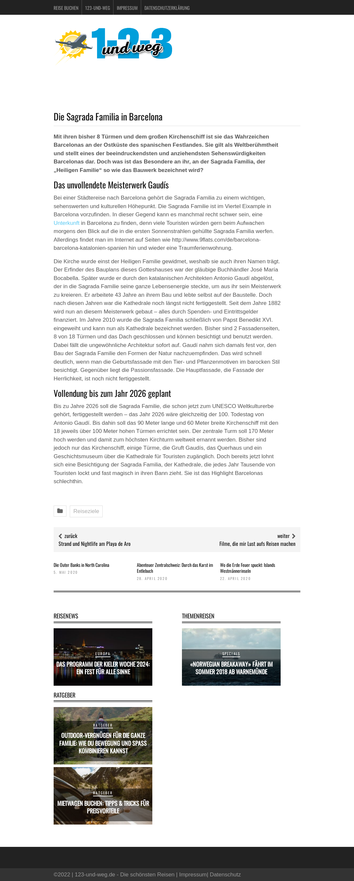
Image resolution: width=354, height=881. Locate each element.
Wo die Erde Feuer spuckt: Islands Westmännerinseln (247, 567)
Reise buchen (66, 7)
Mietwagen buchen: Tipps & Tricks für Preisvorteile (103, 807)
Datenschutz (225, 874)
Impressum (127, 7)
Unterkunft (66, 223)
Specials (231, 653)
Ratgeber (103, 725)
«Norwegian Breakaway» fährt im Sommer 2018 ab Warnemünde (231, 668)
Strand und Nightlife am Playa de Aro (95, 544)
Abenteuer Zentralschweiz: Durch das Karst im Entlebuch (175, 567)
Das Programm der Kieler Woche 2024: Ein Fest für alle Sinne (103, 668)
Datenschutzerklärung (167, 7)
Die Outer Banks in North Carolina (81, 564)
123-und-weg (97, 7)
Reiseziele (86, 511)
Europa (102, 653)
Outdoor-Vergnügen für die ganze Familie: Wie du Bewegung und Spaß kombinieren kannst (103, 743)
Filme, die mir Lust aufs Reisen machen (257, 544)
